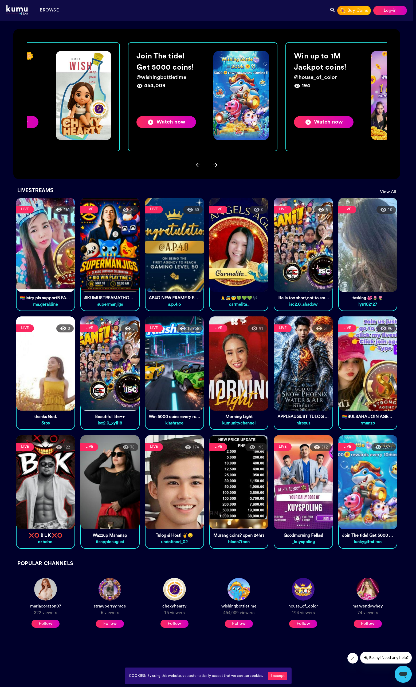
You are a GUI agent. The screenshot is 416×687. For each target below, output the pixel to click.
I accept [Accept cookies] (278, 676)
